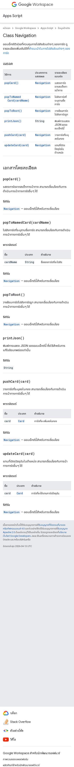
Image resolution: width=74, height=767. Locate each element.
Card (21, 421)
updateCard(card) (16, 145)
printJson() (12, 121)
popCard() (11, 83)
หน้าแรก (6, 28)
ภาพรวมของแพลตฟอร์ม (15, 759)
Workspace (35, 4)
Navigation (42, 83)
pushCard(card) (15, 135)
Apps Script (12, 16)
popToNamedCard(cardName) (16, 98)
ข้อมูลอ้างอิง (64, 28)
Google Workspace (25, 28)
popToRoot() (13, 110)
